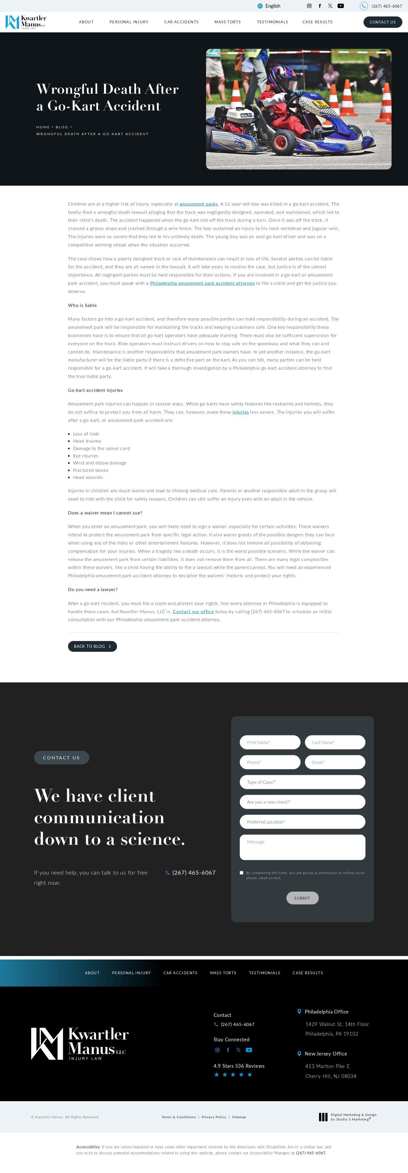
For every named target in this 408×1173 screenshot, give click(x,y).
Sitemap (239, 1117)
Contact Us (383, 22)
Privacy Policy (214, 1117)
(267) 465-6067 (311, 1152)
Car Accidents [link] (181, 21)
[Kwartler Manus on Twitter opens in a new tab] (330, 6)
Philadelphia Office (327, 1011)
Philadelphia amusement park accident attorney (202, 283)
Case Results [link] (318, 21)
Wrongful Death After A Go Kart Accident (92, 133)
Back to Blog (89, 646)
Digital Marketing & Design (349, 1117)
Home (43, 127)
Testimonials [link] (272, 21)
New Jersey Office (326, 1053)
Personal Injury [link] (129, 21)
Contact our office (193, 611)
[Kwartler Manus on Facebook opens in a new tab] (320, 6)
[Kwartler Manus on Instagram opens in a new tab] (309, 6)
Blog (62, 127)
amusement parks (199, 204)
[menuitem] (87, 22)
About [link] (86, 21)
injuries (241, 412)
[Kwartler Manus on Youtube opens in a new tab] (341, 6)
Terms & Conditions (179, 1117)
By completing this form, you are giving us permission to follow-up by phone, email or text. (305, 852)
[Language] (275, 6)
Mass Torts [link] (227, 21)
